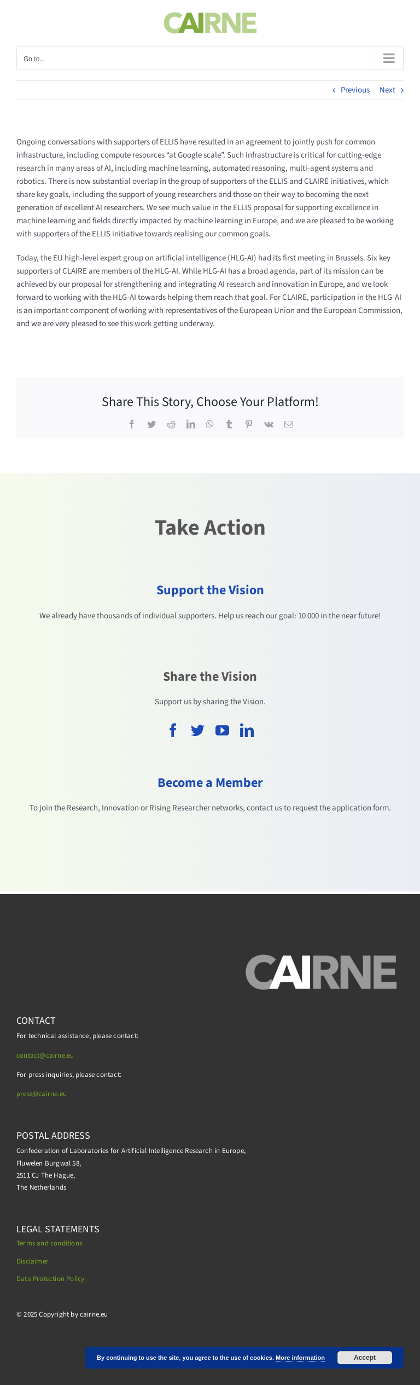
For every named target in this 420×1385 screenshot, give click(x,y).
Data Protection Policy (50, 1279)
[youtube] (222, 730)
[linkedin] (247, 730)
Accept (365, 1357)
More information (300, 1357)
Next (387, 90)
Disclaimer (32, 1261)
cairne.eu (52, 1094)
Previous (355, 90)
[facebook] (173, 730)
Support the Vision (210, 590)
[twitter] (198, 730)
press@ (27, 1094)
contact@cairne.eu (45, 1056)
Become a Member (210, 782)
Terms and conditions (49, 1243)
